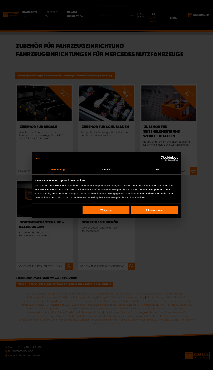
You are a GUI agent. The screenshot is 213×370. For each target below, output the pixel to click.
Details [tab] (106, 169)
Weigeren (105, 209)
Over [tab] (156, 169)
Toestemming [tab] (56, 169)
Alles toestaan (154, 209)
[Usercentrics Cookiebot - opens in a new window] (163, 158)
